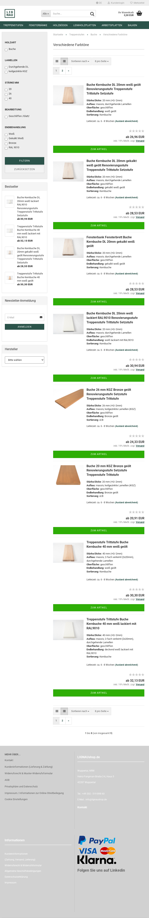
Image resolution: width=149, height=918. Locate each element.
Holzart (10, 42)
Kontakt (9, 760)
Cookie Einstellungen (16, 799)
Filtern (24, 160)
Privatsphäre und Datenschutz (21, 786)
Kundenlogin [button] (116, 3)
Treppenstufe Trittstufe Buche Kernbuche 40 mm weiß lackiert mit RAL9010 (111, 623)
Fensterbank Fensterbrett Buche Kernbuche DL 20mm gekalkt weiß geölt (111, 241)
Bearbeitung (13, 109)
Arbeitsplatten (112, 25)
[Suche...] (45, 13)
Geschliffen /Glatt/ (17, 116)
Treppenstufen (13, 25)
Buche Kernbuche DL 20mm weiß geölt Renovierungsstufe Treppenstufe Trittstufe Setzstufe (114, 89)
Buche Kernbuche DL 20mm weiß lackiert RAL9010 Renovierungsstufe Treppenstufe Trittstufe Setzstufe (112, 318)
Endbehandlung (15, 127)
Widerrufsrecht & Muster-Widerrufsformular (29, 773)
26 (8, 94)
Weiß (10, 134)
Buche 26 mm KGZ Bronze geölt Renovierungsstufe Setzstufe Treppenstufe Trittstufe (109, 394)
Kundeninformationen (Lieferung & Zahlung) (29, 766)
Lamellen (11, 60)
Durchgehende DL (17, 67)
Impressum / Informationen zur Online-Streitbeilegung (34, 793)
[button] (99, 3)
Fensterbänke (38, 25)
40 (8, 98)
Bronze (10, 143)
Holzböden (60, 25)
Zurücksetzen (24, 169)
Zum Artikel (99, 149)
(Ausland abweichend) (126, 121)
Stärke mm (12, 82)
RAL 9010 (12, 147)
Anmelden (25, 326)
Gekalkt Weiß (14, 138)
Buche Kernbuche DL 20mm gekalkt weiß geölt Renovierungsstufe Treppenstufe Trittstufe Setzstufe (112, 165)
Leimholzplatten (84, 25)
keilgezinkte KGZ (16, 71)
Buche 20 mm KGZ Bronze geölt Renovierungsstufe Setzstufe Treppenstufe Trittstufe (109, 470)
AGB (7, 779)
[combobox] (80, 61)
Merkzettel (137, 3)
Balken (132, 25)
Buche (10, 49)
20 (8, 89)
